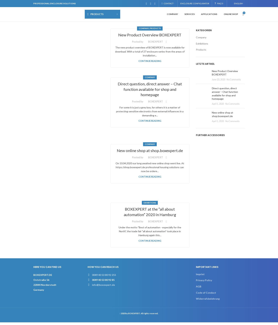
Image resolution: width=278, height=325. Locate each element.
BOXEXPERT (155, 44)
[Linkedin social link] (155, 3)
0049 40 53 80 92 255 (104, 277)
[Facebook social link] (146, 3)
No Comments (234, 82)
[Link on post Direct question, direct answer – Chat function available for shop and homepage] (74, 105)
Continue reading (149, 63)
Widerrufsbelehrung (208, 301)
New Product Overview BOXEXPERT (149, 37)
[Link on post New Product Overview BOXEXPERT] (74, 50)
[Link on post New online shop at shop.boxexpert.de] (74, 166)
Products (155, 31)
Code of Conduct (206, 295)
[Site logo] (57, 15)
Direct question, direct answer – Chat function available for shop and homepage (150, 92)
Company (144, 31)
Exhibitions (150, 205)
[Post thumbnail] (202, 78)
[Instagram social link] (150, 3)
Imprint (200, 276)
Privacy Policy (204, 282)
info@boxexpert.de (103, 287)
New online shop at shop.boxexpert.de (150, 153)
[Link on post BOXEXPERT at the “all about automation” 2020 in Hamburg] (74, 227)
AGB (198, 288)
